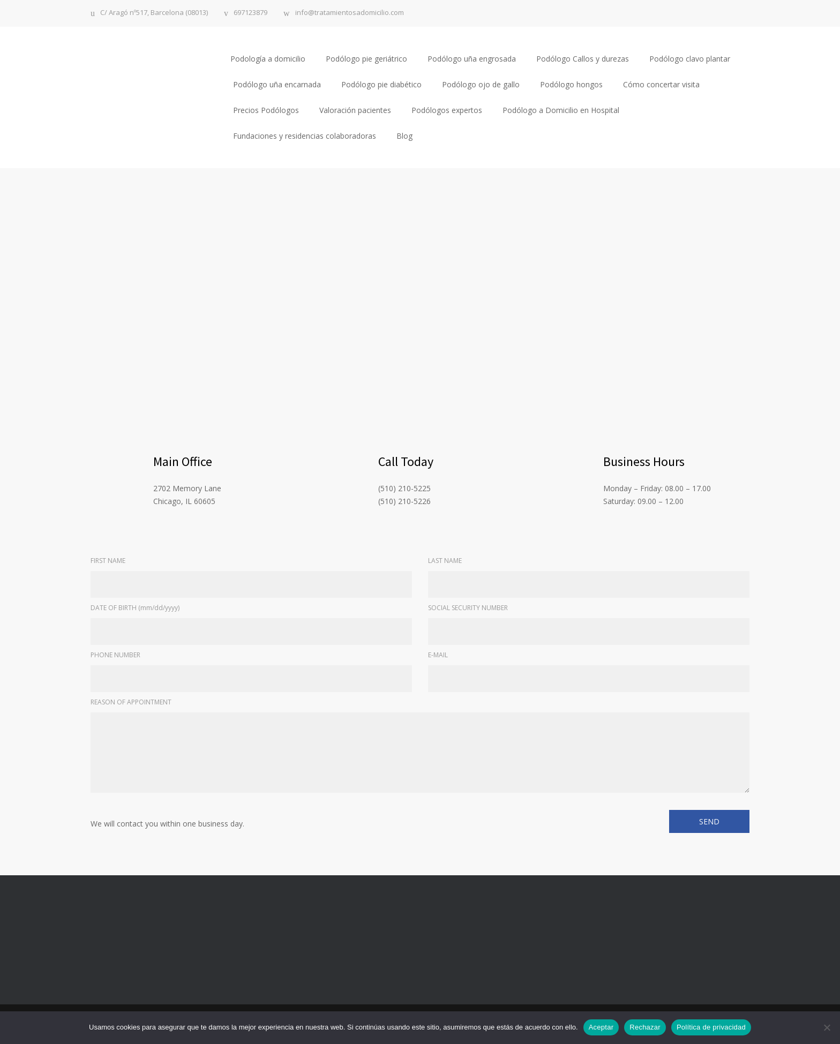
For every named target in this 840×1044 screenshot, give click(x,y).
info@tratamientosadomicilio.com (349, 13)
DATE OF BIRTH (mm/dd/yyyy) (135, 607)
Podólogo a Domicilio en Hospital (560, 110)
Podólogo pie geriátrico (366, 59)
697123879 (250, 13)
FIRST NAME (108, 560)
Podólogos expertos (446, 110)
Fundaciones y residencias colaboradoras (304, 136)
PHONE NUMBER (115, 654)
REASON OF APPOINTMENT (131, 702)
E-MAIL (438, 654)
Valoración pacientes (355, 110)
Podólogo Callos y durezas (582, 59)
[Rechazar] (826, 1027)
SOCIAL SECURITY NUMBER (468, 607)
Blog (404, 136)
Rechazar (645, 1027)
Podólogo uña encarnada (277, 84)
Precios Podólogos (266, 110)
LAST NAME (445, 560)
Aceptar (601, 1027)
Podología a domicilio (267, 59)
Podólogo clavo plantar (689, 59)
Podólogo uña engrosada (472, 59)
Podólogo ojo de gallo (481, 84)
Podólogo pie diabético (381, 84)
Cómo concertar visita (661, 84)
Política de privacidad (711, 1027)
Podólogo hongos (571, 84)
